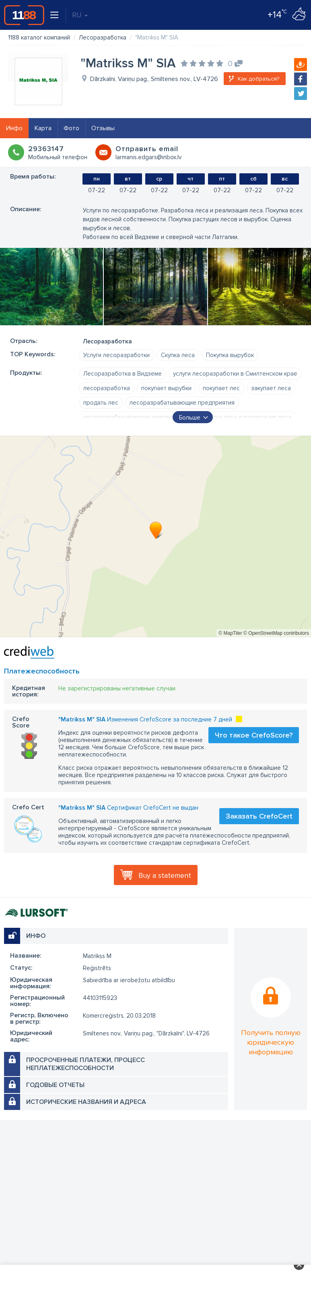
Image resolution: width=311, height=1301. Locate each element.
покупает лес (221, 388)
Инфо (14, 128)
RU (80, 14)
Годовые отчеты (55, 1085)
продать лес (100, 402)
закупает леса (271, 388)
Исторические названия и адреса (86, 1102)
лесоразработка (106, 388)
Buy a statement (164, 875)
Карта (43, 128)
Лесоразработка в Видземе (122, 373)
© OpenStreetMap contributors (276, 633)
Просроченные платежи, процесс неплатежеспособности (85, 1064)
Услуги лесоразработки (116, 355)
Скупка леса (178, 355)
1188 (24, 15)
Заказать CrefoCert (259, 816)
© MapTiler (230, 633)
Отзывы (103, 128)
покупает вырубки (166, 388)
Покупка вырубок (230, 355)
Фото (71, 128)
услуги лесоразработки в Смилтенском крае (235, 373)
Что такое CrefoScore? (253, 735)
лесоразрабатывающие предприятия (182, 402)
